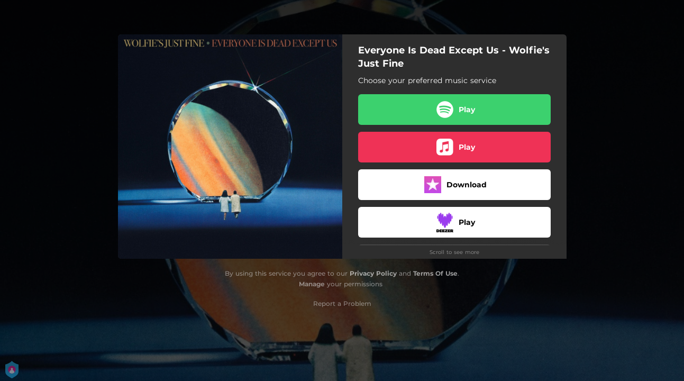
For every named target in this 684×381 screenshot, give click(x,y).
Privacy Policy (373, 273)
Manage (312, 284)
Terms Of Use (435, 273)
